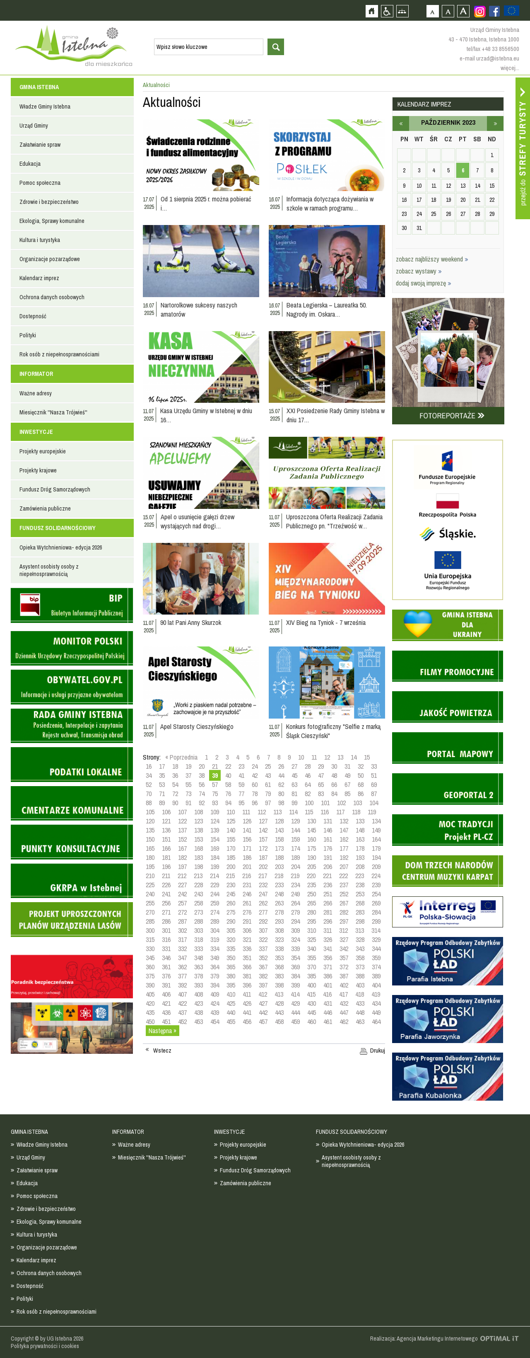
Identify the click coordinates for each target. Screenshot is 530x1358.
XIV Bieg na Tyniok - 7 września (326, 622)
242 (182, 893)
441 (247, 1012)
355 (311, 957)
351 (247, 957)
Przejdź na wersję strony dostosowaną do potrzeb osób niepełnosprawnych (387, 11)
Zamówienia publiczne (45, 508)
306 (247, 930)
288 (198, 921)
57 (215, 784)
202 (263, 866)
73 (188, 793)
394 (214, 985)
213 (198, 875)
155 (230, 839)
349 (214, 957)
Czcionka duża (463, 11)
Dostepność (32, 316)
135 (150, 830)
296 (327, 921)
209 (376, 866)
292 (263, 921)
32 (361, 766)
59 (241, 784)
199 (214, 866)
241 (166, 893)
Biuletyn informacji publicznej (72, 605)
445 (311, 1012)
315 (150, 939)
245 (230, 893)
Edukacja (30, 163)
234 (295, 884)
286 (166, 921)
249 (295, 893)
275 (230, 912)
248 (279, 893)
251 (327, 893)
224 (375, 875)
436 (166, 1012)
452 (182, 1021)
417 (343, 994)
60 (255, 784)
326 (327, 939)
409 (214, 994)
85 (347, 793)
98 (281, 802)
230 (230, 884)
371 (327, 966)
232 (263, 884)
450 (150, 1021)
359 (376, 957)
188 (279, 857)
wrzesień (401, 123)
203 (279, 866)
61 (268, 784)
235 (311, 884)
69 (374, 784)
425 (230, 1003)
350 (230, 957)
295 (311, 921)
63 (294, 784)
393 (198, 985)
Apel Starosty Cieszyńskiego (197, 726)
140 (230, 830)
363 (198, 966)
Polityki (27, 335)
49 (347, 775)
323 (279, 939)
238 (360, 884)
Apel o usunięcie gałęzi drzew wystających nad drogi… (197, 521)
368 (279, 966)
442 (263, 1012)
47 (321, 775)
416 (327, 994)
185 (230, 857)
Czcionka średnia (448, 11)
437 (182, 1012)
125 (230, 820)
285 (150, 921)
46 (308, 775)
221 (327, 875)
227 (182, 884)
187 (263, 857)
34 (149, 775)
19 (188, 766)
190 (311, 857)
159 (295, 839)
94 (228, 802)
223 (359, 875)
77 (241, 793)
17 (162, 766)
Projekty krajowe (38, 470)
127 (263, 820)
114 (293, 811)
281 (327, 912)
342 (344, 948)
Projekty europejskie (42, 451)
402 (344, 985)
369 (295, 966)
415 (311, 994)
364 (214, 966)
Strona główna (371, 11)
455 (230, 1021)
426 (247, 1003)
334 (214, 948)
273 (198, 912)
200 (230, 866)
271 (166, 912)
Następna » (162, 1030)
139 (214, 830)
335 (230, 948)
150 (150, 839)
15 (367, 757)
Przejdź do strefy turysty (523, 148)
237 (344, 884)
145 (311, 830)
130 (311, 820)
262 (263, 903)
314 (375, 930)
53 (162, 784)
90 (175, 802)
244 (214, 893)
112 (262, 811)
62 (281, 784)
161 (327, 839)
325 (311, 939)
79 (268, 793)
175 (311, 848)
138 (198, 830)
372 (344, 966)
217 (262, 875)
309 (295, 930)
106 (166, 811)
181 (166, 857)
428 (279, 1003)
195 (150, 866)
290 (230, 921)
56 (202, 784)
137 (182, 830)
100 (309, 802)
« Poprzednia (181, 757)
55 (188, 784)
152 (182, 839)
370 (311, 966)
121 (166, 820)
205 (311, 866)
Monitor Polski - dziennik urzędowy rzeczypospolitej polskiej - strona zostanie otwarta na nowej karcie (72, 648)
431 (327, 1003)
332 (182, 948)
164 (376, 839)
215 (230, 875)
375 (150, 975)
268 (360, 903)
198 (198, 866)
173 (279, 848)
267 (344, 903)
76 (228, 793)
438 (198, 1012)
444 (295, 1012)
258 (198, 903)
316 (166, 939)
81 (294, 793)
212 (182, 875)
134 (376, 820)
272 (182, 912)
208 (360, 866)
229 (214, 884)
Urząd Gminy (33, 125)
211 (166, 875)
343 (360, 948)
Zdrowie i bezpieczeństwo (49, 202)
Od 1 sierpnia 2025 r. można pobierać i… (206, 203)
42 (255, 775)
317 (182, 939)
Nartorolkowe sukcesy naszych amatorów (199, 309)
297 (344, 921)
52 (149, 784)
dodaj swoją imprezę (423, 283)
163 (360, 839)
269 (376, 903)
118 (356, 811)
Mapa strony (402, 11)
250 (311, 893)
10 (301, 757)
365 (230, 966)
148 (360, 830)
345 (150, 957)
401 (327, 985)
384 (295, 975)
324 (295, 939)
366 (247, 966)
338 (279, 948)
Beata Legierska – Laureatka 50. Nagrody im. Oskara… (327, 309)
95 (241, 802)
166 (166, 848)
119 (372, 811)
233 (279, 884)
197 (182, 866)
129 (295, 820)
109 (214, 811)
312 (343, 930)
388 (360, 975)
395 (230, 985)
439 (214, 1012)
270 (150, 912)
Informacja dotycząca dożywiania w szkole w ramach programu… (330, 203)
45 (294, 775)
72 (175, 793)
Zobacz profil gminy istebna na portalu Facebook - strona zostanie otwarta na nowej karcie (494, 11)
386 (327, 975)
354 (295, 957)
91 (188, 802)
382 (263, 975)
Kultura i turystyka (39, 240)
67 (347, 784)
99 (294, 802)
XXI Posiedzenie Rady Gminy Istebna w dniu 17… (336, 415)
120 (150, 820)
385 (311, 975)
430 (311, 1003)
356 (327, 957)
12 (327, 757)
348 (198, 957)
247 (263, 893)
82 (308, 793)
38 (202, 775)
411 (247, 994)
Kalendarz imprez (39, 278)
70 (149, 793)
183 (198, 857)
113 (277, 811)
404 (376, 985)
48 (334, 775)
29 (321, 766)
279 (295, 912)
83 (321, 793)
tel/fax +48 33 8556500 (492, 48)
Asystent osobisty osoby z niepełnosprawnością (49, 570)
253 (360, 893)
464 (376, 1021)
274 (214, 912)
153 (198, 839)
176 (327, 848)
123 (198, 820)
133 (360, 820)
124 (214, 820)
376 (166, 975)
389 (376, 975)
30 (334, 766)
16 (149, 766)
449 (376, 1012)
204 (295, 866)
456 (247, 1021)
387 (344, 975)
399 (295, 985)
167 (182, 848)
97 (268, 802)
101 (325, 802)
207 (344, 866)
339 (295, 948)
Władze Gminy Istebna (44, 106)
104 (373, 802)
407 (182, 994)
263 (279, 903)
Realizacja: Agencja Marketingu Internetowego (424, 1338)
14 (354, 757)
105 (150, 811)
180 (150, 857)
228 (198, 884)
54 (175, 784)
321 (247, 939)
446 (327, 1012)
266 (327, 903)
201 (247, 866)
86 (361, 793)
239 (376, 884)
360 (150, 966)
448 (360, 1012)
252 (344, 893)
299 (376, 921)
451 (166, 1021)
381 (247, 975)
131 (327, 820)
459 (295, 1021)
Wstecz (162, 1050)
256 (166, 903)
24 (255, 766)
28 (308, 766)
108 (198, 811)
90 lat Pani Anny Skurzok (190, 622)
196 (166, 866)
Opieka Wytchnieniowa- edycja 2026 (60, 547)
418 (359, 994)
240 (150, 893)
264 (295, 903)
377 (182, 975)
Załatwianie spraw (39, 144)
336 (247, 948)
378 (198, 975)
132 (344, 820)
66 (334, 784)
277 (263, 912)
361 (166, 966)
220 (311, 875)
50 (361, 775)
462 (344, 1021)
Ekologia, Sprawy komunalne (51, 221)
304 (214, 930)
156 (247, 839)
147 (344, 830)
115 (309, 811)
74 (202, 793)
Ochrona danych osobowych (51, 297)
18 (175, 766)
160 (311, 839)
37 (188, 775)
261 (247, 903)
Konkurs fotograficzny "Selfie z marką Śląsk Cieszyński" (333, 731)
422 (182, 1003)
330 (150, 948)
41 (241, 775)
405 (150, 994)
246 (247, 893)
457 (263, 1021)
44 (281, 775)
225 (150, 884)
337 (263, 948)
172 (263, 848)
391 (166, 985)
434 (376, 1003)
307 (263, 930)
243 (198, 893)
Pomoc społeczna (39, 182)
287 (182, 921)
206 (327, 866)
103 (357, 802)
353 (279, 957)
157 (263, 839)
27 (294, 766)
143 (279, 830)
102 (341, 802)
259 (214, 903)
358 (360, 957)
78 (255, 793)
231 (247, 884)
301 (166, 930)
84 (334, 793)
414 (295, 994)
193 (360, 857)
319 (214, 939)
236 (327, 884)
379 (214, 975)
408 (198, 994)
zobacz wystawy (419, 271)
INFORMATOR (36, 374)
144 (295, 830)
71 (162, 793)
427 (263, 1003)
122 (182, 820)
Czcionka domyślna (432, 11)
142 (263, 830)
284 (376, 912)
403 (360, 985)
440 (230, 1012)
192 (344, 857)
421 (166, 1003)
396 (247, 985)
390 (150, 985)
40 (228, 775)
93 (215, 802)
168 (198, 848)
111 (246, 811)
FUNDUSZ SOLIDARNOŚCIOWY (57, 528)
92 (202, 802)
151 (166, 839)
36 (175, 775)
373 (360, 966)
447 (344, 1012)
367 (263, 966)
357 (344, 957)
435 (150, 1012)
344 (376, 948)
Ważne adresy (35, 393)
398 (279, 985)
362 (182, 966)
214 (214, 875)
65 (321, 784)
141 (247, 830)
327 (344, 939)
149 (376, 830)
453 (198, 1021)
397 (263, 985)
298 (360, 921)
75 (215, 793)
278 (279, 912)
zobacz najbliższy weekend (432, 259)
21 (215, 766)
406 (166, 994)
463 (360, 1021)
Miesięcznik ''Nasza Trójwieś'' (53, 412)
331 (166, 948)
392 (182, 985)
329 (376, 939)
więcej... (510, 67)
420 (150, 1003)
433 (360, 1003)
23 (241, 766)
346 (166, 957)
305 (230, 930)
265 (311, 903)
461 (327, 1021)
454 (214, 1021)
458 (279, 1021)
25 (268, 766)
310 (311, 930)
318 (198, 939)
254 (376, 893)
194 (376, 857)
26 (281, 766)
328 (360, 939)
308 (279, 930)
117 (340, 811)
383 (279, 975)
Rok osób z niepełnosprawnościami (59, 354)
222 (343, 875)
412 (262, 994)
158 (279, 839)
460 (311, 1021)
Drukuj (377, 1050)
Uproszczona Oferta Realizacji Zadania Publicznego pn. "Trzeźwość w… (334, 521)
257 (182, 903)
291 (247, 921)
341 (327, 948)
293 (279, 921)
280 (311, 912)
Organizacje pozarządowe (49, 259)
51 (374, 775)
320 (230, 939)
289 (214, 921)
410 (230, 994)
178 (360, 848)
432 (344, 1003)
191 (327, 857)
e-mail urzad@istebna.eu (489, 58)
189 (295, 857)
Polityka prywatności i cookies (45, 1346)
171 (247, 848)
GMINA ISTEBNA (39, 87)
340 (311, 948)
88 (149, 802)
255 (150, 903)
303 (198, 930)
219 (295, 875)
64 (308, 784)
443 (279, 1012)
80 (281, 793)
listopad (495, 123)
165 (150, 848)
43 (268, 775)
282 (344, 912)
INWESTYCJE (36, 432)
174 (295, 848)
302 (182, 930)
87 (374, 793)
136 (166, 830)
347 (182, 957)
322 (263, 939)
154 (214, 839)
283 (360, 912)
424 (214, 1003)
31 (347, 766)
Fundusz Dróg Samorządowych (54, 489)
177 (344, 848)
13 (340, 757)
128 (279, 820)
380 (230, 975)
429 (295, 1003)
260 (230, 903)
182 (182, 857)
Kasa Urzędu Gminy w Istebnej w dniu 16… (206, 415)
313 (359, 930)
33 (374, 766)
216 (246, 875)
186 (247, 857)
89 (162, 802)
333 (198, 948)
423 (198, 1003)
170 (230, 848)
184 (214, 857)
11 (314, 757)
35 (162, 775)
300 (150, 930)
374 (376, 966)
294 (295, 921)
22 (228, 766)
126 (247, 820)
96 (255, 802)
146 (327, 830)
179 (376, 848)
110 (230, 811)
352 (263, 957)
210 (150, 875)
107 (182, 811)
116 (324, 811)
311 (327, 930)
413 (279, 994)
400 (311, 985)
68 (361, 784)
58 (228, 784)
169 (214, 848)
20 (202, 766)
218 (279, 875)
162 (344, 839)
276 (247, 912)
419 (375, 994)
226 (166, 884)
